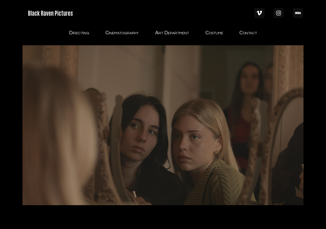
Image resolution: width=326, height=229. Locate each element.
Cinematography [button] (122, 32)
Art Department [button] (172, 32)
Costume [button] (214, 32)
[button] (259, 13)
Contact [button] (248, 32)
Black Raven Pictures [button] (50, 12)
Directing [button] (79, 32)
